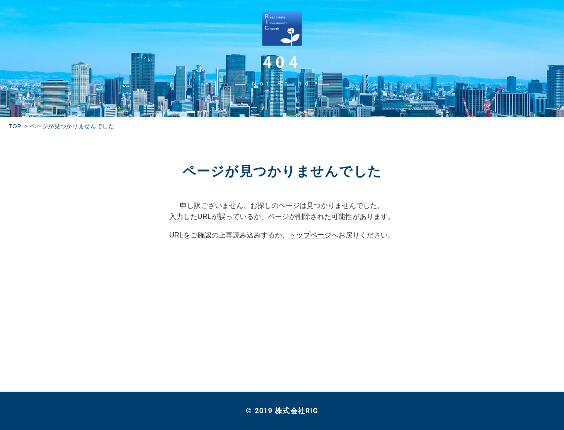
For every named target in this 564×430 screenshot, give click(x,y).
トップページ (310, 235)
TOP (15, 126)
